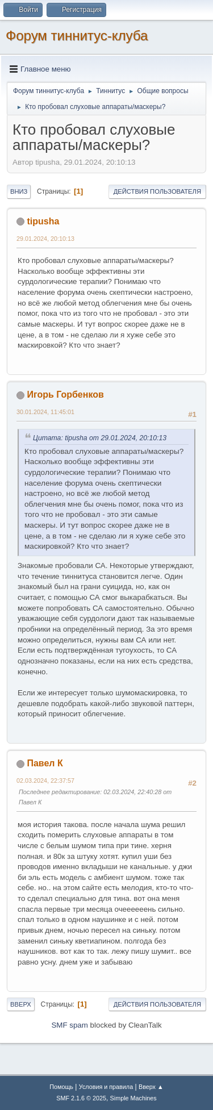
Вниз (18, 191)
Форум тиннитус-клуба (77, 35)
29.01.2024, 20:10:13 (45, 238)
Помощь (61, 1086)
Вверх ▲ (151, 1086)
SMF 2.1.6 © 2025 (81, 1098)
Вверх (20, 1004)
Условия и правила (106, 1086)
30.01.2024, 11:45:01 (45, 411)
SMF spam (69, 1025)
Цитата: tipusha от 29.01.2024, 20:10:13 (99, 438)
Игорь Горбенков (65, 394)
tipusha (43, 221)
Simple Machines (133, 1098)
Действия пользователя (157, 191)
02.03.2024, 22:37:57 (45, 780)
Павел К (44, 763)
